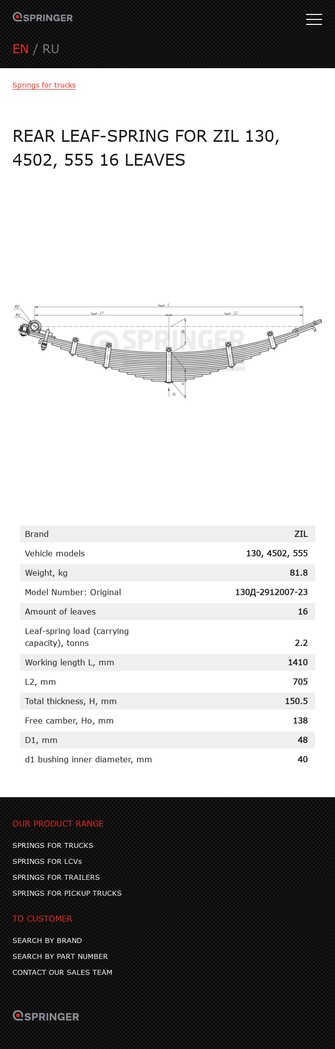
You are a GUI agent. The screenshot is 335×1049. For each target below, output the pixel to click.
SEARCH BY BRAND (47, 940)
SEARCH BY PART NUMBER (60, 956)
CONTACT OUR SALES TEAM (62, 972)
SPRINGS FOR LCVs (47, 861)
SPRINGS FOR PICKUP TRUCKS (67, 893)
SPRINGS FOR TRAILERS (56, 877)
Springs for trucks (44, 85)
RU (51, 48)
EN (20, 48)
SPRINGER (42, 20)
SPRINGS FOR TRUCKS (53, 845)
